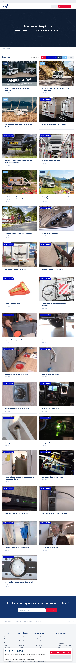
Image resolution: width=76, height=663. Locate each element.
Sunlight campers (21, 642)
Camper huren (6, 642)
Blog (59, 639)
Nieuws (59, 57)
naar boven (71, 621)
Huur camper (39, 647)
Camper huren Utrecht (42, 641)
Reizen (64, 57)
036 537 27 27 (64, 6)
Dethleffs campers (21, 638)
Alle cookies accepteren (60, 652)
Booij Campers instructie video (65, 646)
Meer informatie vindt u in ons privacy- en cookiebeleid (19, 659)
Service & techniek (63, 641)
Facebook (5, 1)
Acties (43, 57)
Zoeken (54, 6)
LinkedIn (7, 1)
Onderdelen (61, 643)
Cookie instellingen (60, 657)
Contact (60, 637)
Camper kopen (6, 638)
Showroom (70, 57)
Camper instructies (51, 57)
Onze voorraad (7, 646)
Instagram (3, 1)
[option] (38, 28)
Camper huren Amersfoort (40, 644)
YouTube (10, 1)
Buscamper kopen (22, 646)
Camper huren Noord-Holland (42, 638)
